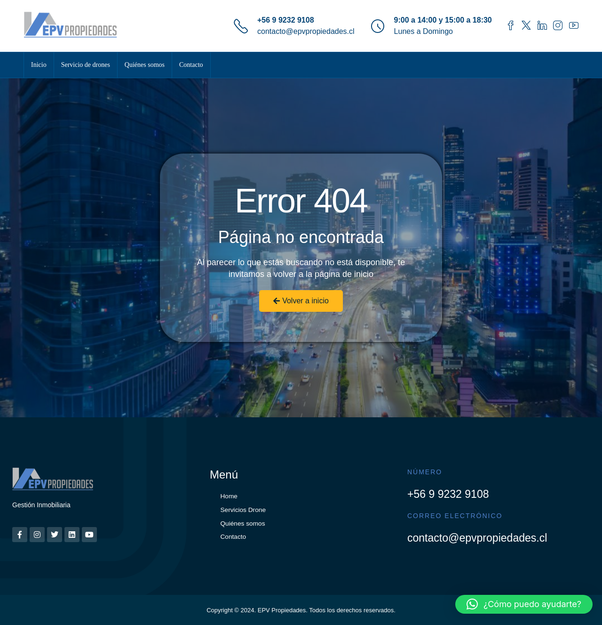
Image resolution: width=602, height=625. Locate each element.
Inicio (39, 64)
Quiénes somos (145, 64)
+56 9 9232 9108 (285, 20)
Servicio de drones (85, 64)
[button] (524, 604)
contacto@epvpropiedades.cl (306, 31)
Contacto (191, 64)
